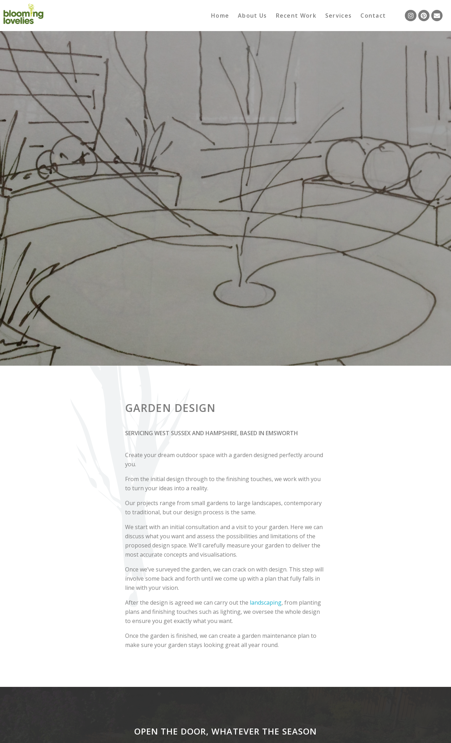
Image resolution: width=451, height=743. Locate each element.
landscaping (266, 602)
